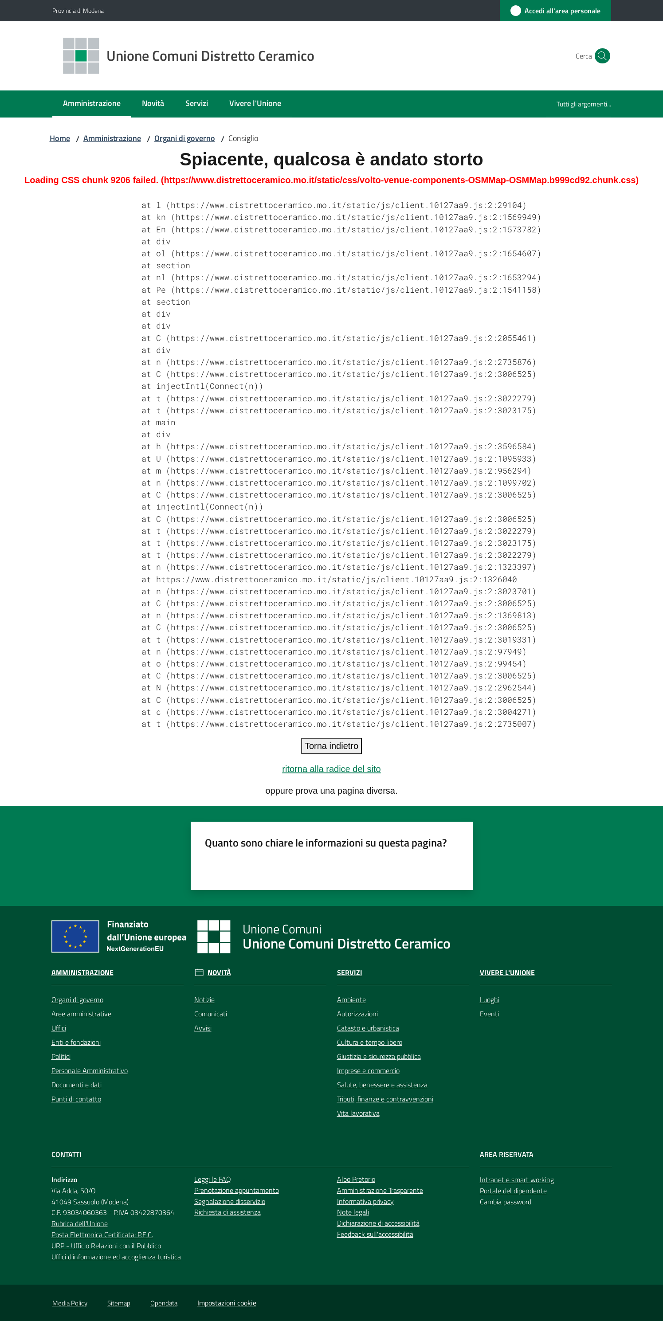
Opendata (163, 1303)
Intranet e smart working (517, 1179)
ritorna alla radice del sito (331, 769)
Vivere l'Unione (507, 973)
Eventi (489, 1013)
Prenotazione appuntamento (236, 1190)
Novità (219, 973)
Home (60, 138)
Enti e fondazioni (76, 1042)
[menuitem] (91, 104)
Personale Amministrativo (89, 1070)
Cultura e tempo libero (369, 1042)
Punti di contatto (76, 1099)
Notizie (204, 999)
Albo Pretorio (356, 1179)
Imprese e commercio (368, 1070)
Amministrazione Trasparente (380, 1190)
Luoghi (489, 999)
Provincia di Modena (78, 10)
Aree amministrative (81, 1013)
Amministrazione (112, 138)
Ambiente (351, 999)
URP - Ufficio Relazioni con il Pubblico (106, 1245)
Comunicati (210, 1013)
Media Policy (69, 1303)
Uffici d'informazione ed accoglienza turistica (116, 1256)
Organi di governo (184, 138)
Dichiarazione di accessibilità (378, 1223)
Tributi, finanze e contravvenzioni (385, 1099)
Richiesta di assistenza (227, 1212)
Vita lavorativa (358, 1113)
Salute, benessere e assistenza (382, 1084)
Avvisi (203, 1028)
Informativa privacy (365, 1201)
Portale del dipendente (513, 1190)
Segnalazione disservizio (229, 1201)
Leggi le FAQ (212, 1179)
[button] (600, 56)
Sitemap (118, 1303)
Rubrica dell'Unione (79, 1223)
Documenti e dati (76, 1084)
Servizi (349, 973)
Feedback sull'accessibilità (375, 1234)
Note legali (353, 1212)
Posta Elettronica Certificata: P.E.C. (102, 1234)
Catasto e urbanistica (368, 1028)
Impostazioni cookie (226, 1302)
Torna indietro (331, 746)
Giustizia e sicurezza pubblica (379, 1056)
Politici (61, 1056)
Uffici (58, 1028)
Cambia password (505, 1201)
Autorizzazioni (357, 1013)
